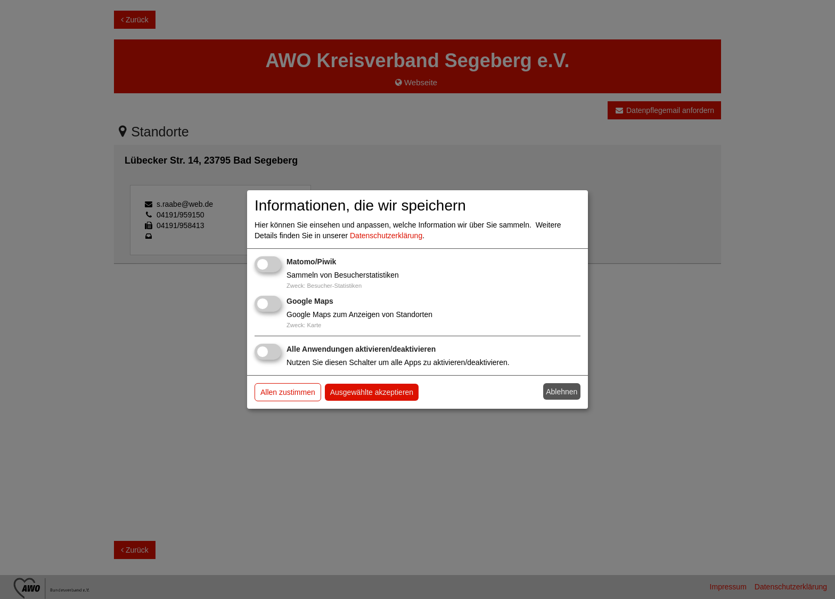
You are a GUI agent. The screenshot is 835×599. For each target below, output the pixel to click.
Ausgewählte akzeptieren (371, 392)
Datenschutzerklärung (386, 235)
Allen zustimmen (287, 392)
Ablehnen (561, 391)
